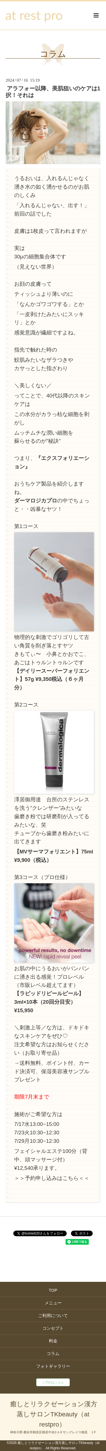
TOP (53, 1290)
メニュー (53, 1302)
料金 (53, 1340)
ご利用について (53, 1315)
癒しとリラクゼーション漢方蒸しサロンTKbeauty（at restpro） (53, 1414)
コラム (53, 54)
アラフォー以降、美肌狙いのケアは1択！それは (53, 91)
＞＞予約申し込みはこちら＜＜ (51, 1178)
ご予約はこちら (53, 1382)
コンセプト (53, 1328)
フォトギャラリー (53, 1366)
